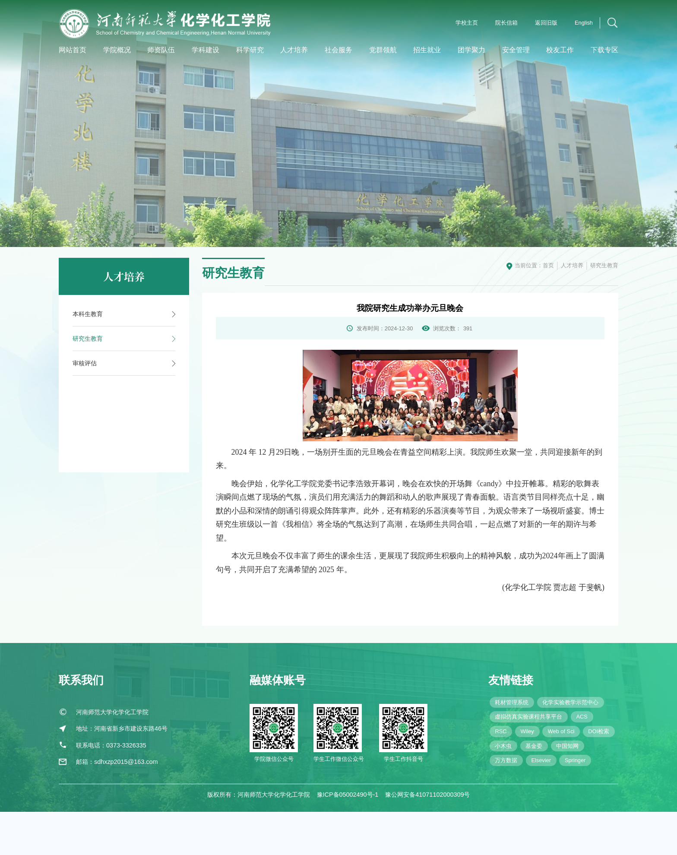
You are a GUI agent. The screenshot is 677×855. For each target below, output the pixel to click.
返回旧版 (546, 22)
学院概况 (117, 50)
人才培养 (294, 50)
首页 (548, 265)
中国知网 (567, 749)
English (584, 22)
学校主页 (467, 22)
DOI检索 (598, 734)
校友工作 (560, 50)
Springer (575, 763)
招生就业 (427, 50)
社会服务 (338, 50)
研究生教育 (604, 265)
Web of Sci (561, 734)
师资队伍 (161, 50)
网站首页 (72, 50)
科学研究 (250, 50)
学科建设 (205, 50)
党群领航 (383, 50)
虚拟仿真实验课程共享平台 (528, 720)
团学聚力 (471, 50)
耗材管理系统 (511, 705)
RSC (500, 734)
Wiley (527, 734)
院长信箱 (506, 22)
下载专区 (604, 50)
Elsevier (541, 763)
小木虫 (503, 749)
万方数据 (506, 763)
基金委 (533, 749)
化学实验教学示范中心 (570, 705)
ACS (581, 720)
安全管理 (516, 50)
